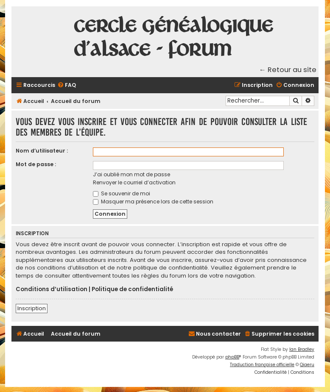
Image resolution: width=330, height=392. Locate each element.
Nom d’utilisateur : (42, 150)
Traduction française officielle (262, 364)
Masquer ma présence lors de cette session (153, 201)
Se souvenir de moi (121, 193)
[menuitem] (66, 85)
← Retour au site (288, 70)
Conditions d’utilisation (51, 289)
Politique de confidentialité (132, 289)
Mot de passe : (36, 164)
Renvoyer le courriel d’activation (134, 182)
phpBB (232, 357)
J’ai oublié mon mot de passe (131, 174)
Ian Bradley (301, 349)
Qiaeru (307, 364)
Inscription (31, 308)
